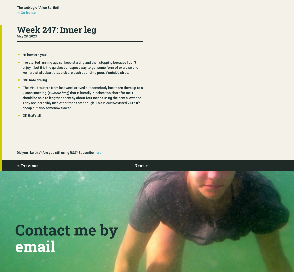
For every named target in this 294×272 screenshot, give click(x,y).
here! (98, 153)
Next (139, 165)
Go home (28, 12)
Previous (29, 165)
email (35, 246)
